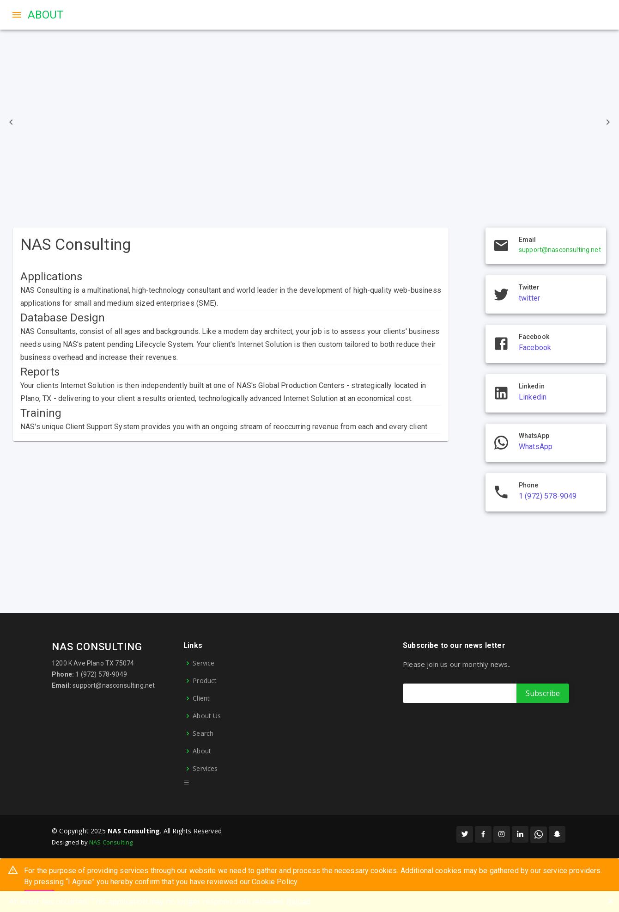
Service (203, 663)
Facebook (535, 347)
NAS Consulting (111, 842)
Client (201, 698)
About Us (207, 716)
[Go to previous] (11, 122)
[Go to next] (608, 122)
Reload (298, 901)
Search (203, 733)
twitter (529, 298)
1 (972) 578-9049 (548, 496)
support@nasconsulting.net (560, 249)
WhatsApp (535, 446)
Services (205, 768)
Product (205, 681)
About (202, 751)
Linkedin (532, 397)
